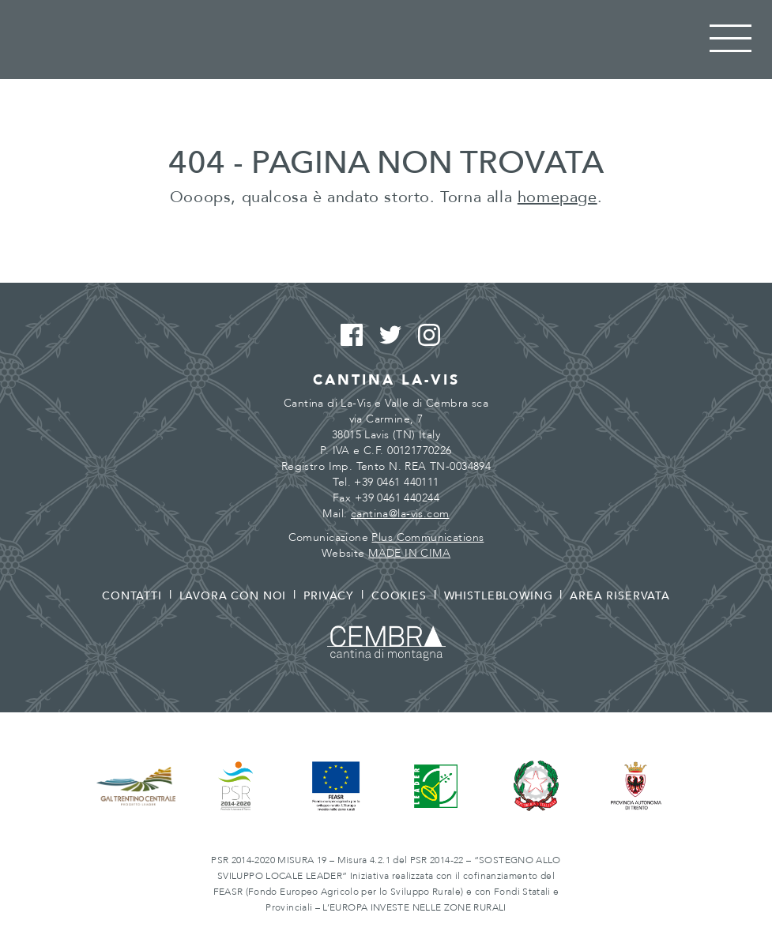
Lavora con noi (233, 595)
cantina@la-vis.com (400, 513)
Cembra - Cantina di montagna (386, 643)
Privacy (328, 595)
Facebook (347, 335)
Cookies (399, 595)
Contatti (132, 595)
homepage (557, 197)
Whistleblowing (498, 595)
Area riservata (620, 595)
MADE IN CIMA (409, 553)
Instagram (424, 335)
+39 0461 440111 (396, 482)
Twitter (386, 335)
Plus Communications (427, 537)
